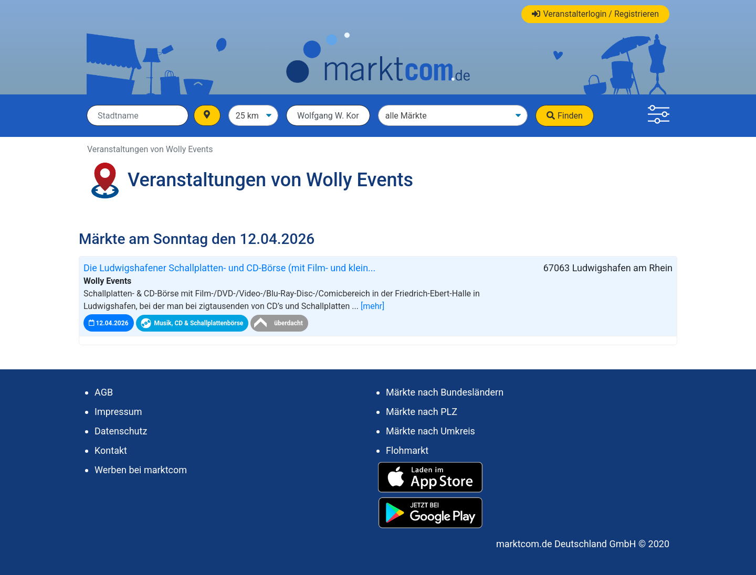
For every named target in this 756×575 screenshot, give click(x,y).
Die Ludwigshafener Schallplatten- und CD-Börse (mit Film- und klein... (229, 267)
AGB (103, 392)
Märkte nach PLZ (421, 411)
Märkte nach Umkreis (430, 430)
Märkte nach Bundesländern (444, 392)
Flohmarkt (407, 450)
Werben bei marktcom (140, 469)
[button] (658, 115)
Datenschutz (120, 430)
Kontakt (110, 450)
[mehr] (372, 306)
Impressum (118, 411)
